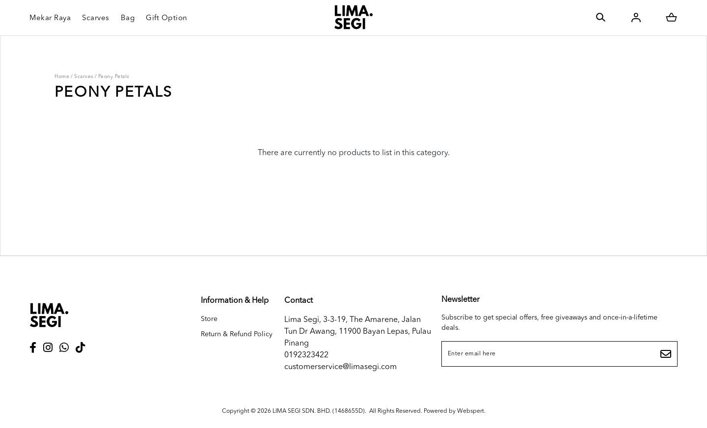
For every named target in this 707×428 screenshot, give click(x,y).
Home (61, 76)
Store (209, 319)
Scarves (83, 76)
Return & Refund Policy (236, 334)
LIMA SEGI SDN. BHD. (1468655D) (318, 411)
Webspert (470, 411)
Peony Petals (113, 76)
